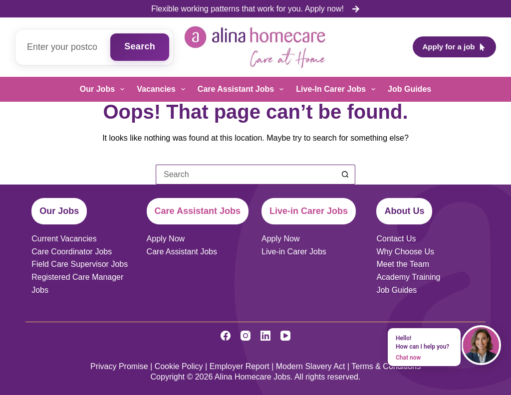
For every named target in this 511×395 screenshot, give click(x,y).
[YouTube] (285, 336)
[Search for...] (245, 175)
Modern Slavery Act (310, 366)
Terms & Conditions (386, 366)
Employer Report (239, 366)
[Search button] (345, 175)
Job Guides (409, 89)
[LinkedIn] (265, 336)
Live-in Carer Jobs (337, 89)
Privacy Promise (119, 366)
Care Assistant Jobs (242, 89)
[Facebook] (226, 336)
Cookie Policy (179, 366)
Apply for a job (455, 46)
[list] (255, 9)
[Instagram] (246, 336)
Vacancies (163, 89)
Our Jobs (104, 89)
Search (139, 46)
